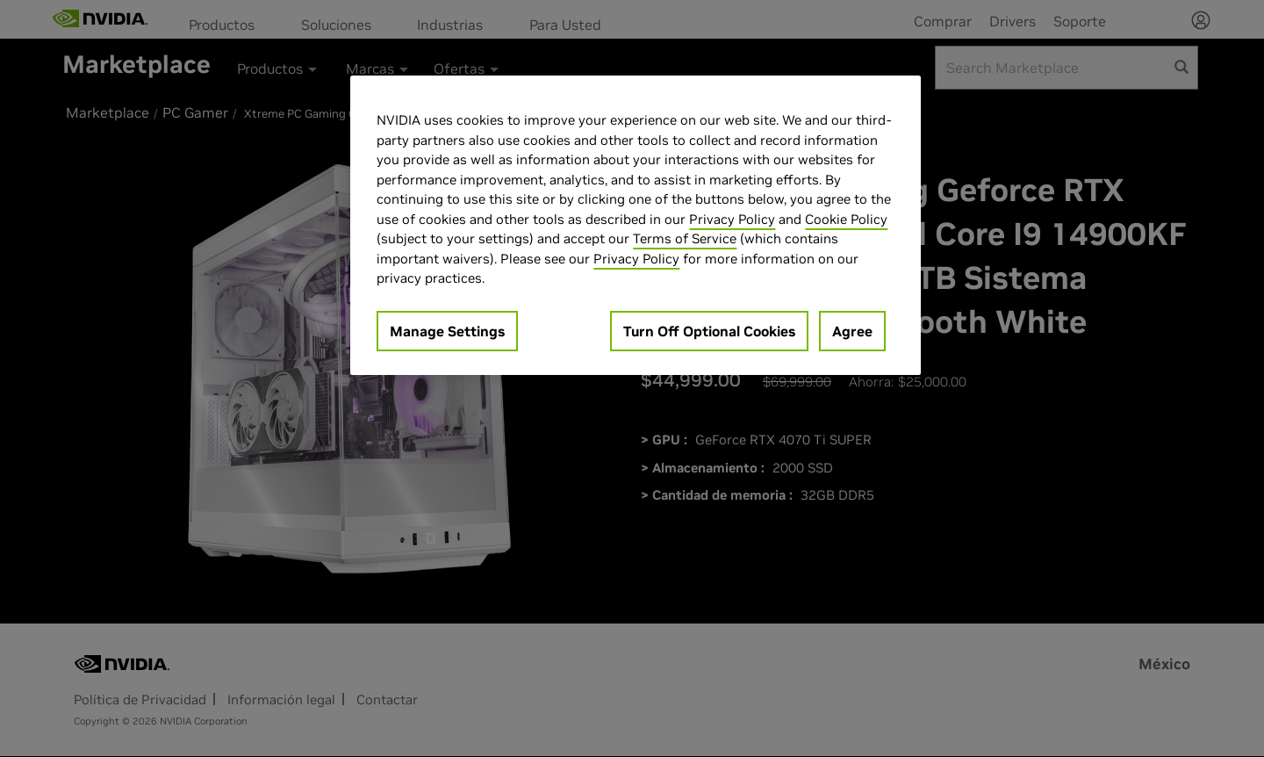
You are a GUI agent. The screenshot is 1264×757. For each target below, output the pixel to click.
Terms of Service (684, 238)
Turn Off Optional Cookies (709, 331)
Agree (852, 331)
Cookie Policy (846, 219)
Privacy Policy (732, 219)
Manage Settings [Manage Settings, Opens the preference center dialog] (447, 331)
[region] (635, 225)
